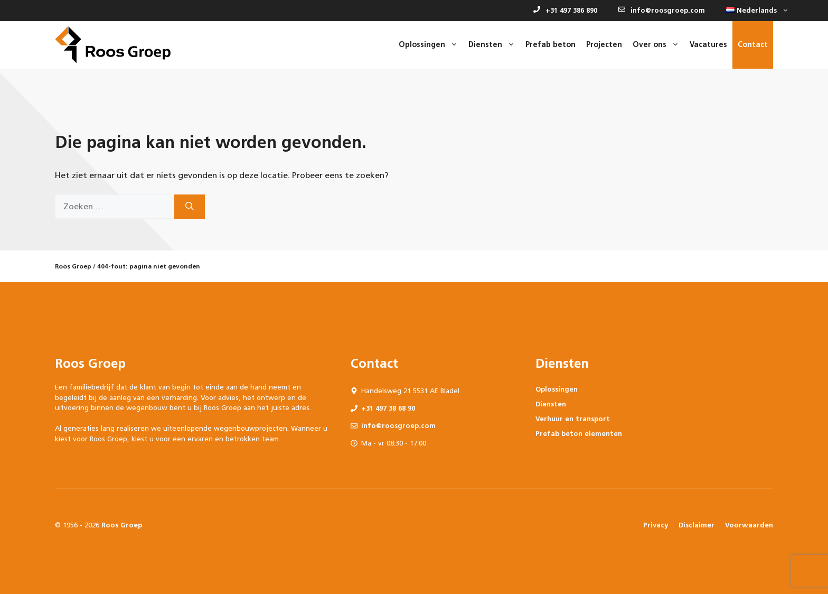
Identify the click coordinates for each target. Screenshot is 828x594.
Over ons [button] (658, 45)
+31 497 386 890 (565, 10)
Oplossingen (556, 389)
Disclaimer (696, 525)
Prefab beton (550, 44)
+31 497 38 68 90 (388, 408)
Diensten (550, 404)
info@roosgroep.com (661, 10)
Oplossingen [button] (431, 45)
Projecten (604, 44)
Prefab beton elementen (578, 434)
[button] (755, 10)
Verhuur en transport (572, 419)
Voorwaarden (749, 525)
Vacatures (708, 44)
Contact (753, 44)
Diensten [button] (494, 45)
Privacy (655, 525)
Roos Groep (73, 266)
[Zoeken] (189, 206)
